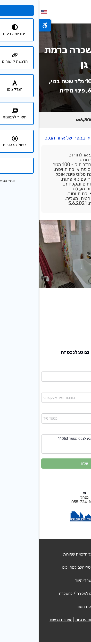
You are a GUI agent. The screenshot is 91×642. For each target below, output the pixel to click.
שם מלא (83, 368)
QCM (63, 554)
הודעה (84, 431)
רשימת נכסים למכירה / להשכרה (45, 593)
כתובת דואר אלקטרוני (73, 389)
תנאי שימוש (71, 619)
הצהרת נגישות (22, 619)
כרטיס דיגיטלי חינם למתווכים (45, 567)
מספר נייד (81, 410)
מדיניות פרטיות (48, 619)
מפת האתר (45, 606)
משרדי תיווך (45, 580)
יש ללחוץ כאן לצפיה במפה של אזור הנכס (45, 138)
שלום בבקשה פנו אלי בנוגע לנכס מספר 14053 (45, 444)
